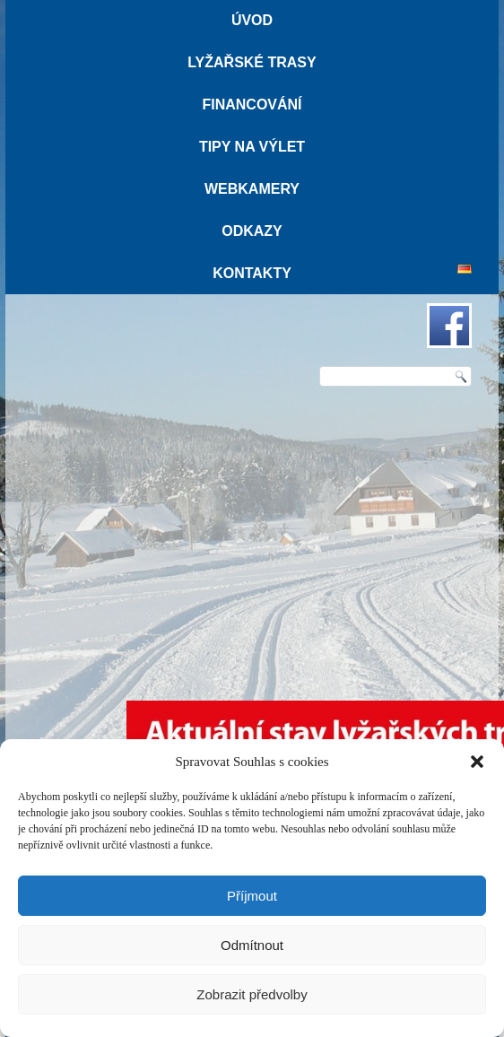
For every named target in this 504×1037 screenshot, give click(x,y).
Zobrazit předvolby (251, 994)
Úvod (252, 20)
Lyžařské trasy (251, 62)
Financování (251, 104)
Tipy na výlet (252, 146)
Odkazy (252, 231)
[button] (477, 762)
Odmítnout (252, 945)
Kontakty (252, 273)
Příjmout (252, 895)
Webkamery (252, 188)
